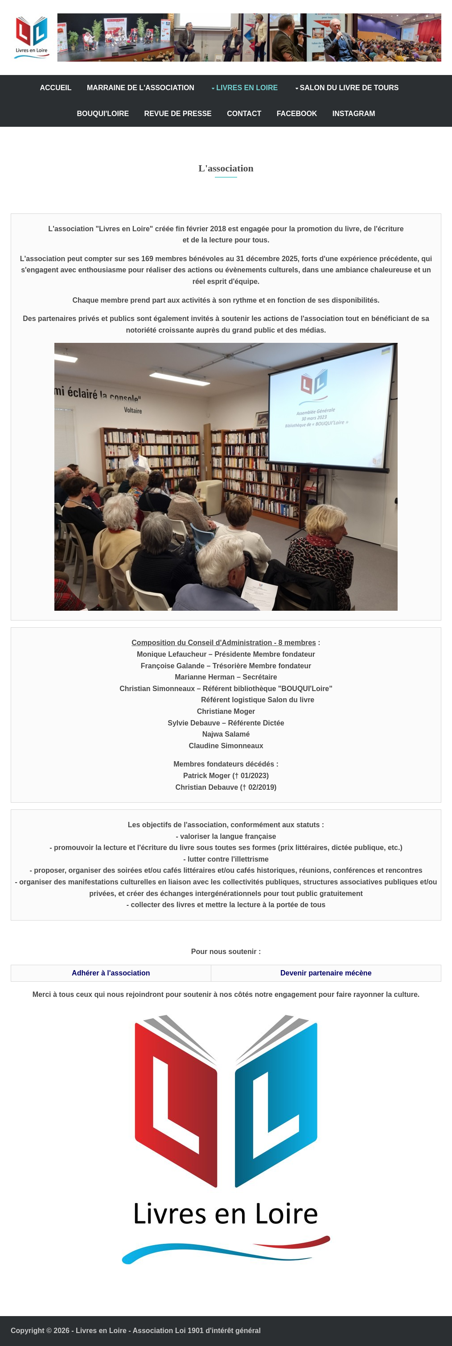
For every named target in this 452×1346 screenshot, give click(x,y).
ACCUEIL (55, 88)
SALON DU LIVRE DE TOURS (349, 88)
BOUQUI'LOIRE (103, 114)
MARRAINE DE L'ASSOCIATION (140, 88)
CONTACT (244, 114)
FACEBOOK (297, 114)
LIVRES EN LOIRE (247, 88)
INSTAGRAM (354, 114)
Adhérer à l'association (109, 973)
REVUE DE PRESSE (178, 114)
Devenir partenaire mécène (327, 973)
